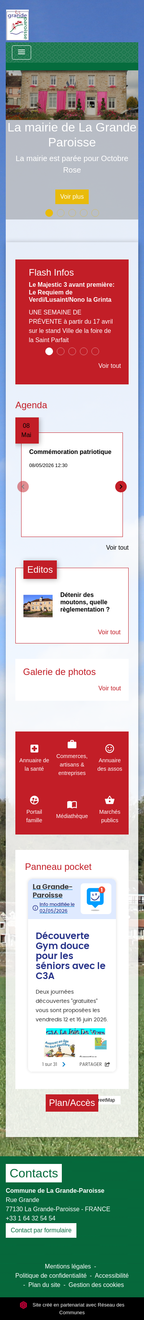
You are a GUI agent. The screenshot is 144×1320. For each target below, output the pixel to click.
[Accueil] (17, 21)
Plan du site (44, 1285)
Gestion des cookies (96, 1285)
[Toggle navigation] (21, 52)
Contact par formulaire (41, 1230)
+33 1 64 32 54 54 (30, 1218)
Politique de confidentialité (51, 1275)
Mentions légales (68, 1266)
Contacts (34, 1173)
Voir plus (72, 196)
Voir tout (109, 365)
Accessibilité (112, 1275)
